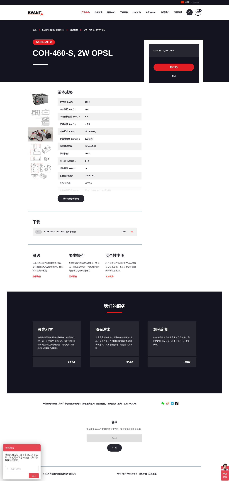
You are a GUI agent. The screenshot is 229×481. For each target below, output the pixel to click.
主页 (35, 30)
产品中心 (86, 12)
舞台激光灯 (101, 403)
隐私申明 (143, 474)
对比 (174, 76)
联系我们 (165, 12)
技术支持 (137, 12)
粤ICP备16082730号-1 (127, 474)
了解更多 (109, 276)
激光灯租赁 (122, 403)
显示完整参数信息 (71, 198)
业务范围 (98, 12)
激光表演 (112, 403)
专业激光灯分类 (50, 403)
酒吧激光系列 (88, 403)
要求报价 (73, 276)
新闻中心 (111, 12)
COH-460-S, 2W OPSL (94, 30)
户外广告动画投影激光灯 (69, 403)
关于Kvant (151, 12)
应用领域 (178, 12)
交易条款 (152, 474)
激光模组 (74, 30)
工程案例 (124, 12)
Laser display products (53, 30)
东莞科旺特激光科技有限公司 (63, 474)
